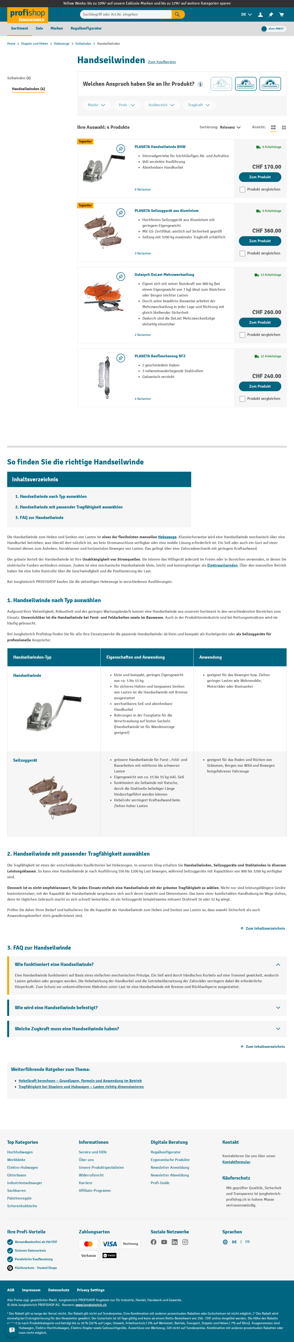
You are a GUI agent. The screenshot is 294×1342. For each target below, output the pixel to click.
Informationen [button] (94, 1142)
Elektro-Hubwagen (22, 1167)
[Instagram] (185, 1243)
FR (247, 1242)
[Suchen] (178, 14)
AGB (10, 1290)
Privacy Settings (90, 1290)
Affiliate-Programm (95, 1190)
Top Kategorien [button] (22, 1142)
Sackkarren (16, 1190)
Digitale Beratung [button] (169, 1142)
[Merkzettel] (271, 14)
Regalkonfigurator (166, 1152)
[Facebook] (153, 1243)
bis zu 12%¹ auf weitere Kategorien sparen (196, 3)
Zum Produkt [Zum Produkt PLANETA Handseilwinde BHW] (260, 177)
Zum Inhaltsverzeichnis (262, 928)
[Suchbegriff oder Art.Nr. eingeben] (125, 14)
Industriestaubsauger (24, 1183)
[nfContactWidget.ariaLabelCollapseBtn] (12, 1330)
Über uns (86, 1160)
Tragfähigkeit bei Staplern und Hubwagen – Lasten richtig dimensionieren (81, 1086)
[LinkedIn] (175, 1243)
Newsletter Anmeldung (170, 1167)
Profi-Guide (160, 1183)
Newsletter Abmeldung (170, 1175)
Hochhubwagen (20, 1152)
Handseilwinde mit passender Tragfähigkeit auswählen (71, 507)
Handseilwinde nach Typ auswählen (53, 496)
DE (234, 1242)
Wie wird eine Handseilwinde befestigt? (56, 1008)
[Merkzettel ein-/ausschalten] (120, 148)
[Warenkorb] (281, 14)
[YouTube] (164, 1243)
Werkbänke (16, 1160)
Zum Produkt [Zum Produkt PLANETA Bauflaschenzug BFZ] (260, 386)
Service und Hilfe (93, 1152)
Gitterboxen (16, 1175)
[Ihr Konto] (260, 14)
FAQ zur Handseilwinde (41, 517)
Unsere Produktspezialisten (101, 1167)
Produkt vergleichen (263, 189)
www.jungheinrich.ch (91, 1305)
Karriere (85, 1183)
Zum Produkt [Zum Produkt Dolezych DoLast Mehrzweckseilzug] (260, 322)
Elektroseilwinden (222, 565)
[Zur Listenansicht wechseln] (273, 127)
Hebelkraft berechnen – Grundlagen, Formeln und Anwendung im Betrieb (80, 1080)
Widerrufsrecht (91, 1175)
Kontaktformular (236, 1162)
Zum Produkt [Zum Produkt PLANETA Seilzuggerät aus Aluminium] (260, 241)
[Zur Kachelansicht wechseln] (284, 127)
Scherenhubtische (22, 1206)
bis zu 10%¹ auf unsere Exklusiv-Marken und (124, 3)
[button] (200, 84)
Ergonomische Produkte (170, 1160)
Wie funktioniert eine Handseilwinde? (54, 964)
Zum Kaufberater (162, 62)
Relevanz (231, 127)
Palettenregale (19, 1198)
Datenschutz (58, 1290)
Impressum (31, 1290)
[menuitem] (247, 14)
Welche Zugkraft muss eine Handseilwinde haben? (67, 1029)
